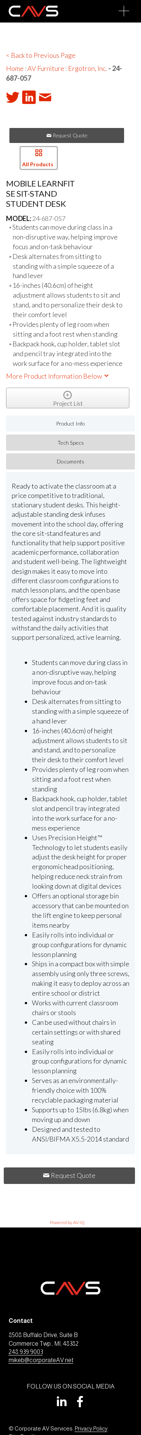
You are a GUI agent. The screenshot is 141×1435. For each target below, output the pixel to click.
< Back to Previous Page (41, 55)
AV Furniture (45, 68)
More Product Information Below (58, 376)
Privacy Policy (91, 1428)
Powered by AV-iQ (67, 1222)
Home (15, 68)
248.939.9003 (26, 1352)
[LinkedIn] (61, 1402)
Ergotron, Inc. (87, 68)
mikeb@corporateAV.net (41, 1360)
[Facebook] (80, 1402)
